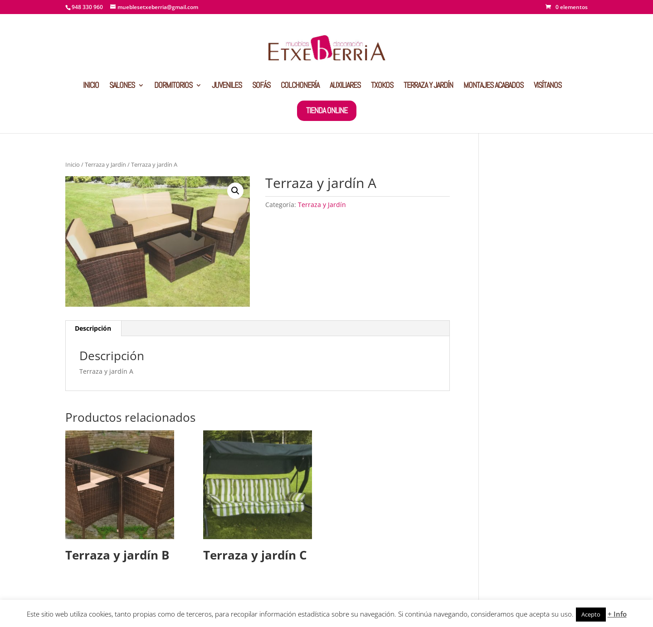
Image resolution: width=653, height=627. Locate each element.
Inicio (72, 164)
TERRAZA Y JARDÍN (428, 86)
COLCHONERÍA (300, 86)
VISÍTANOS (547, 86)
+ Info (617, 613)
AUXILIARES (345, 86)
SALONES (122, 86)
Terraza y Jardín (105, 164)
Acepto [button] (590, 614)
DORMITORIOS (173, 86)
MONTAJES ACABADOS (493, 86)
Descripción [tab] (93, 328)
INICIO (91, 86)
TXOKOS (382, 86)
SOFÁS (261, 86)
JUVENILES (227, 86)
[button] (235, 191)
